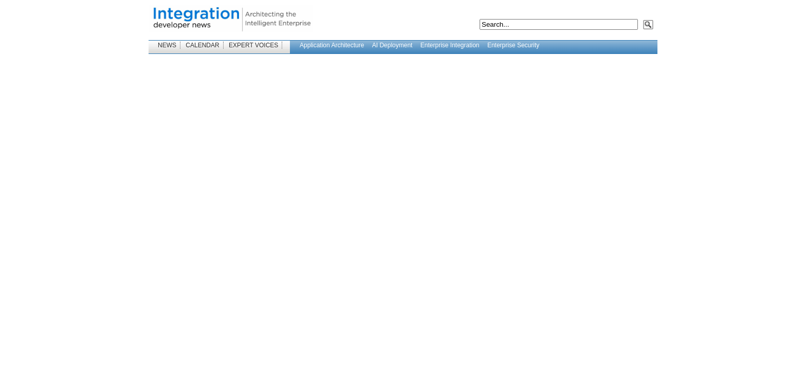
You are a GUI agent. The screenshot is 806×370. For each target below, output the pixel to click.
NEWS (167, 45)
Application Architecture (332, 45)
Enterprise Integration (450, 45)
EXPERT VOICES (253, 45)
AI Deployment (392, 45)
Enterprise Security (513, 45)
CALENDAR (202, 45)
